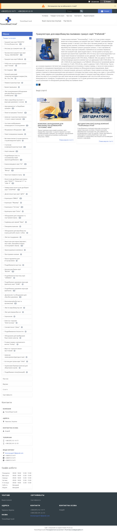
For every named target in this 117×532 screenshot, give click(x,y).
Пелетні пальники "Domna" (14, 112)
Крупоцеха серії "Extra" (13, 211)
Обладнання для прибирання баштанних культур (15, 337)
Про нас (69, 16)
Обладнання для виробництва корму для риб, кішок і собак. (15, 232)
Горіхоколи (8, 316)
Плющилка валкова (11, 226)
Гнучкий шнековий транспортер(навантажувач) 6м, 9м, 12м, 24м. (16, 76)
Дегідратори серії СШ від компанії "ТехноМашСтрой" (93, 124)
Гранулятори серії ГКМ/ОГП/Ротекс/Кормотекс (14, 43)
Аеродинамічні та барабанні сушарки (14, 107)
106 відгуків (95, 1)
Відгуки (5, 384)
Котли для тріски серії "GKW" (15, 361)
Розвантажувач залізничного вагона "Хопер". (15, 343)
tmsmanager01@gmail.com (14, 453)
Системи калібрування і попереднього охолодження (15, 124)
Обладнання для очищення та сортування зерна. (15, 216)
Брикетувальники (11, 87)
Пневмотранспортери (12, 82)
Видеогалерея (7, 500)
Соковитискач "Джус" (12, 327)
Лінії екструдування (11, 237)
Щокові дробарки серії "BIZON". (13, 270)
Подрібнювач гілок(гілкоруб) (15, 372)
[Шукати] (81, 11)
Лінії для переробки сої (13, 312)
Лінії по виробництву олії (13, 307)
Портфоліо (68, 21)
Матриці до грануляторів (13, 48)
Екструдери (9, 70)
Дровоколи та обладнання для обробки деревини (16, 296)
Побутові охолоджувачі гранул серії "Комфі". (15, 64)
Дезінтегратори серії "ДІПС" (15, 194)
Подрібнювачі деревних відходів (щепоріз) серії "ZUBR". (16, 283)
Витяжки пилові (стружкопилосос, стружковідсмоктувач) (16, 139)
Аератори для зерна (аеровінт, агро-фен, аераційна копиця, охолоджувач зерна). (16, 243)
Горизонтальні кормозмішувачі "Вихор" (16, 169)
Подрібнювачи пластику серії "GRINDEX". (15, 277)
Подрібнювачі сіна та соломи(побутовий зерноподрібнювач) (12, 157)
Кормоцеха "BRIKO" (11, 198)
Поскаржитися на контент (55, 530)
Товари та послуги (57, 16)
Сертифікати (7, 395)
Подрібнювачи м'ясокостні (14, 331)
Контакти (78, 16)
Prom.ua (69, 527)
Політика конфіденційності (74, 530)
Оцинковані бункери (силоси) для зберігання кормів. (16, 367)
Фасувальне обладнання (13, 130)
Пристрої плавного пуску (13, 175)
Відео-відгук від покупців (51, 21)
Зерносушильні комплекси (14, 250)
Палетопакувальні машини (14, 134)
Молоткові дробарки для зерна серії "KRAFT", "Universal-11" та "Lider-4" (16, 181)
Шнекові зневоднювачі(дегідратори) (14, 356)
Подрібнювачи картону (13, 265)
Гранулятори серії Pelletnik (14, 59)
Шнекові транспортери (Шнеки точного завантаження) (16, 118)
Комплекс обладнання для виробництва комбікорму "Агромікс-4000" (50, 125)
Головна (45, 16)
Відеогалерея (89, 16)
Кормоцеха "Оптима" (12, 207)
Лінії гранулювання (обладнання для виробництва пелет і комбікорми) (16, 93)
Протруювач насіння (12, 254)
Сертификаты (36, 500)
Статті (5, 389)
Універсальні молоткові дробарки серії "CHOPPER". (17, 188)
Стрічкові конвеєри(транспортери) (13, 146)
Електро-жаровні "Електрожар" (11, 322)
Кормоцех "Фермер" (12, 202)
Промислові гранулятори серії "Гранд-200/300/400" (15, 54)
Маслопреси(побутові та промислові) (13, 302)
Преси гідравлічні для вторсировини (12, 259)
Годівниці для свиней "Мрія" (14, 222)
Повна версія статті (66, 140)
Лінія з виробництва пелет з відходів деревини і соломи (14, 101)
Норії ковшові (9, 151)
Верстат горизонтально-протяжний (13, 349)
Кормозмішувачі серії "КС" (14, 164)
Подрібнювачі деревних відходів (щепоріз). (16, 289)
